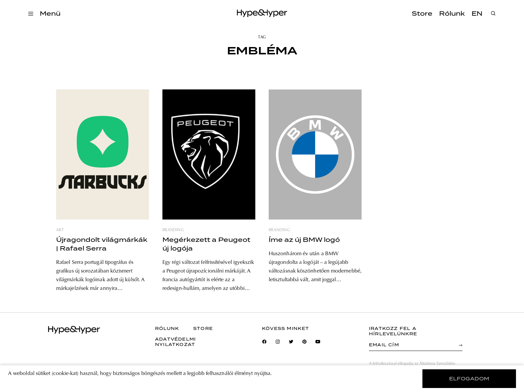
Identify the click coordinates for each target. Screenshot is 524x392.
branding (173, 230)
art (60, 230)
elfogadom (469, 378)
